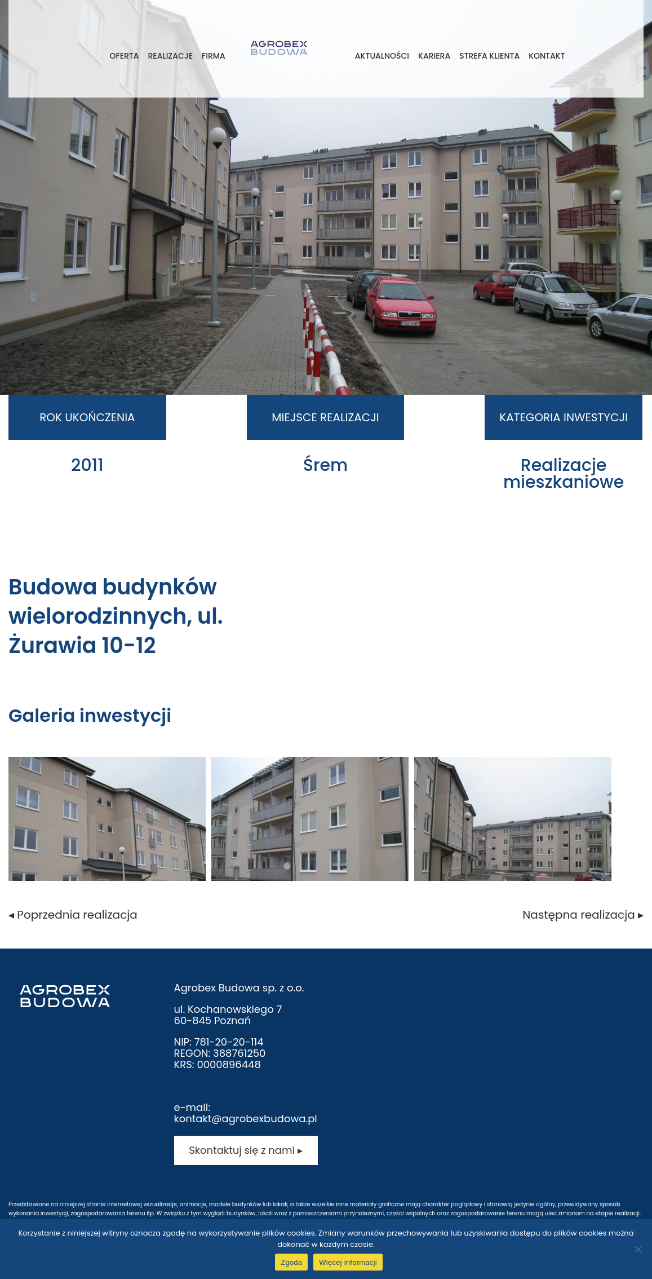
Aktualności (382, 55)
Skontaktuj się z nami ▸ (245, 1150)
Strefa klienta (489, 55)
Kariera (434, 55)
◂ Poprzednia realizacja (73, 915)
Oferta (124, 55)
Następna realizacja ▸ (583, 915)
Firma (213, 55)
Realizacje (170, 55)
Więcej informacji (348, 1262)
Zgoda (291, 1262)
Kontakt (547, 55)
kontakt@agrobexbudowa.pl (245, 1119)
